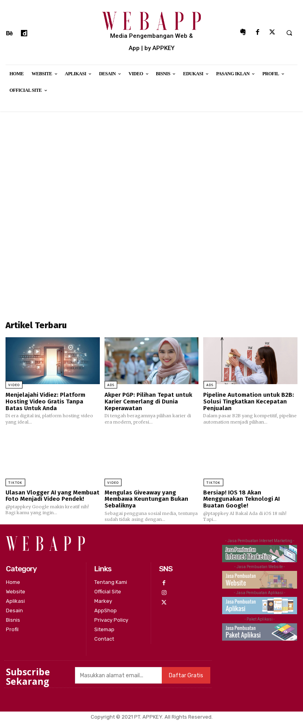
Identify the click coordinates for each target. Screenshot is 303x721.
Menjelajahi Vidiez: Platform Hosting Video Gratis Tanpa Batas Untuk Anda (45, 401)
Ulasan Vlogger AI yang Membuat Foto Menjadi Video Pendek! (52, 495)
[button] (289, 33)
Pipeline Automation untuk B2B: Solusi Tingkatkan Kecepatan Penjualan (248, 401)
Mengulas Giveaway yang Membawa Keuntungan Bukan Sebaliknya (146, 499)
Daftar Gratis (186, 674)
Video (14, 385)
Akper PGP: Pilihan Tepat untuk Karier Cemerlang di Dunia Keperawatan (148, 401)
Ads (110, 385)
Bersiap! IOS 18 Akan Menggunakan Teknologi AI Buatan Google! (241, 499)
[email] (118, 674)
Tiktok (15, 482)
